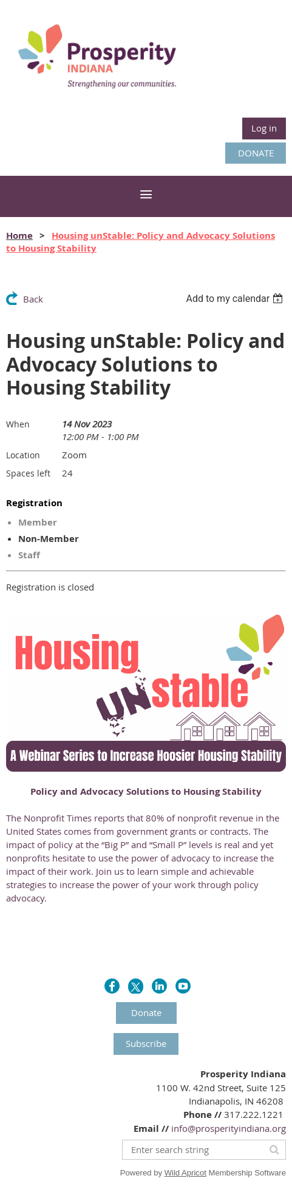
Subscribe (146, 1043)
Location (23, 455)
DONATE (256, 153)
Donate (146, 1012)
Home (19, 235)
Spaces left (28, 473)
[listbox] (236, 298)
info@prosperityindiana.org (228, 1128)
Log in (264, 128)
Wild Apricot (185, 1172)
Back (33, 299)
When (18, 424)
